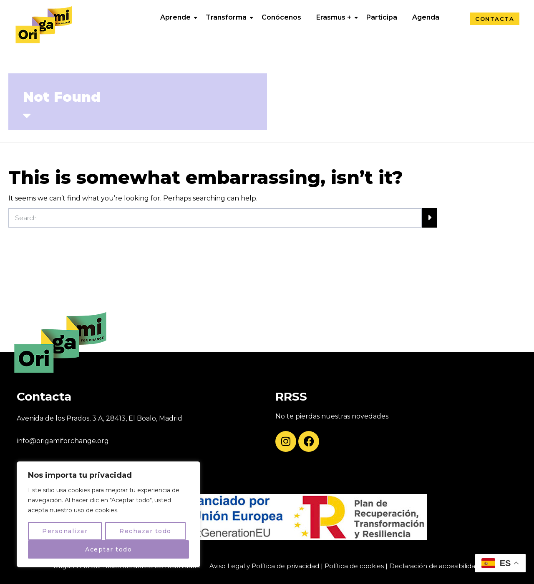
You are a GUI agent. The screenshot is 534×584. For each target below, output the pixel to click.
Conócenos (281, 17)
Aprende (175, 17)
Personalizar (65, 531)
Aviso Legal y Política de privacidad (264, 566)
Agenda (425, 17)
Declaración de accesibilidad (434, 566)
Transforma (226, 17)
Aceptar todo (108, 549)
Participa (381, 17)
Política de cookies (354, 566)
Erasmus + (333, 17)
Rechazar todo (145, 531)
